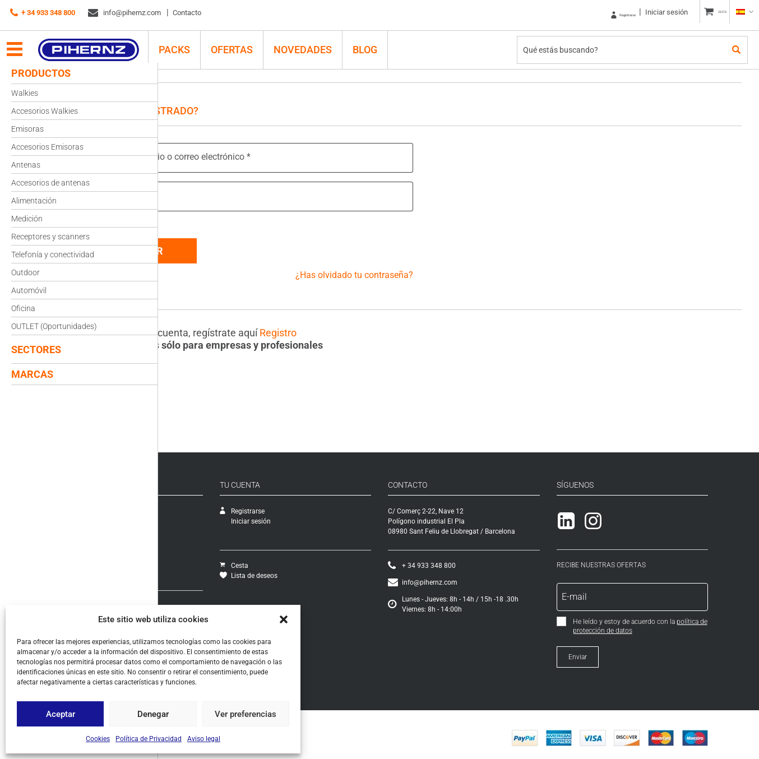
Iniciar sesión (644, 12)
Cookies (98, 739)
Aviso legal (203, 739)
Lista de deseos (345, 569)
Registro (359, 326)
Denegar (153, 714)
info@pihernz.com (124, 12)
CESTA (711, 12)
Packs (175, 565)
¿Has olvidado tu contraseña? (400, 268)
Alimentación (34, 200)
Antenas (25, 164)
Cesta (331, 559)
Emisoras (27, 128)
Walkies (24, 93)
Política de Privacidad (148, 739)
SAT (172, 515)
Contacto (187, 12)
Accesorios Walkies (44, 111)
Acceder (222, 244)
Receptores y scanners (50, 236)
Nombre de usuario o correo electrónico (252, 156)
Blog (374, 43)
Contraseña (197, 195)
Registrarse (591, 12)
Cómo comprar (189, 599)
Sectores (36, 349)
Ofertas (241, 43)
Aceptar (60, 714)
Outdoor (25, 272)
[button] (283, 619)
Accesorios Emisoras (47, 146)
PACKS (184, 43)
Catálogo (180, 525)
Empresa (179, 504)
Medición (27, 218)
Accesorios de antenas (50, 182)
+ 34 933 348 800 (42, 12)
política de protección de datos (679, 624)
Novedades (312, 43)
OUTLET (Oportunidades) (54, 326)
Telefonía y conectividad (52, 254)
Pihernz (98, 43)
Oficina (23, 308)
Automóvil (29, 290)
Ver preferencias (245, 714)
